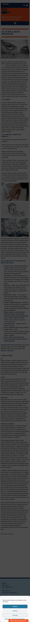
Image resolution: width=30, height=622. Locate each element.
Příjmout (15, 606)
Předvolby (15, 615)
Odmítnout (15, 611)
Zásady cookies (8, 619)
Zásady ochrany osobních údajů (18, 619)
